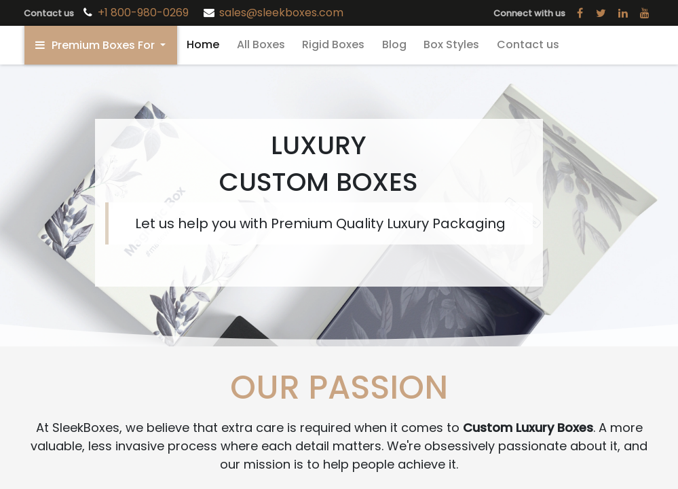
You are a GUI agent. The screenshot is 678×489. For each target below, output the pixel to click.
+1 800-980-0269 (144, 12)
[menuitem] (203, 45)
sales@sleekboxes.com (281, 12)
